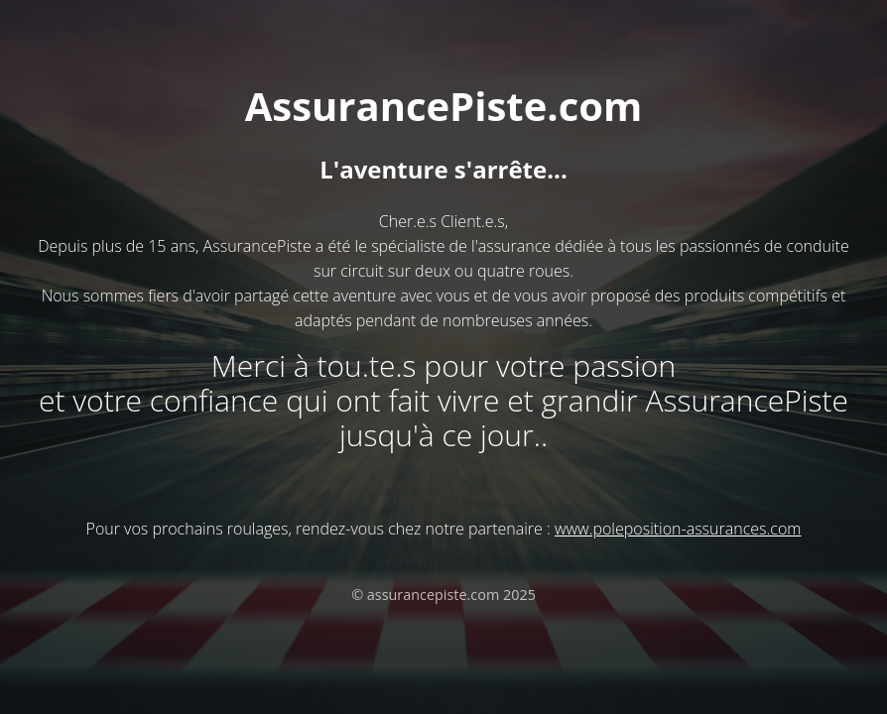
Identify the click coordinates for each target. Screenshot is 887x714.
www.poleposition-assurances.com (678, 528)
